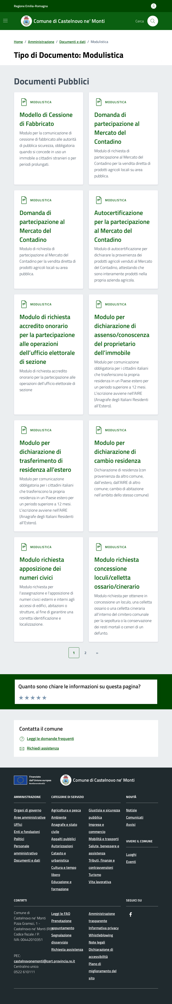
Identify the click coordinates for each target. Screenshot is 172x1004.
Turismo (95, 874)
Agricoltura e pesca (66, 810)
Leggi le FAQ (60, 913)
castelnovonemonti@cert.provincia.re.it (44, 961)
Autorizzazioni (62, 846)
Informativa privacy (104, 928)
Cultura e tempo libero (63, 871)
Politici (19, 838)
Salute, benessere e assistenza (104, 849)
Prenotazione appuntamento (62, 924)
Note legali (97, 942)
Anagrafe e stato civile (64, 828)
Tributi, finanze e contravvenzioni (102, 864)
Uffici (18, 824)
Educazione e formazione (61, 885)
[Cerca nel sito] (152, 21)
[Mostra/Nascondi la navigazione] (5, 20)
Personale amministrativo (25, 849)
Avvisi (130, 824)
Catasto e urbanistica (60, 856)
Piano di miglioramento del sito (102, 971)
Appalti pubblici (63, 838)
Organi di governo (27, 810)
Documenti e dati (27, 860)
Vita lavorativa (100, 881)
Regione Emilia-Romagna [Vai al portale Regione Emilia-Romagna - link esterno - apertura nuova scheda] (31, 6)
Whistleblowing (101, 935)
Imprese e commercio (97, 828)
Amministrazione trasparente (102, 917)
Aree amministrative (29, 817)
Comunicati (134, 817)
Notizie (131, 810)
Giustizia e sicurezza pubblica (104, 813)
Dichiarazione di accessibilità (101, 953)
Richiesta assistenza (67, 949)
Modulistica (41, 102)
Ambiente (58, 817)
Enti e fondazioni (27, 831)
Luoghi (131, 854)
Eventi (131, 861)
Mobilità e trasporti (104, 838)
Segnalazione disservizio (61, 938)
